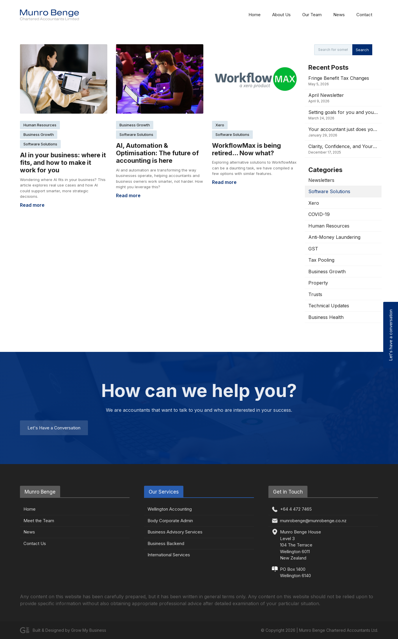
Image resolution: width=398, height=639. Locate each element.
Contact (364, 14)
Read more (32, 205)
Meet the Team (38, 520)
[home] (49, 15)
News (339, 14)
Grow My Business (88, 630)
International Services (169, 554)
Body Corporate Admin (170, 520)
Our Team (312, 14)
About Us (281, 14)
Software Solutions (40, 144)
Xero (219, 125)
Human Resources (39, 125)
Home (254, 14)
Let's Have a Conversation (53, 428)
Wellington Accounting (170, 509)
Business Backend (166, 543)
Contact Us (34, 543)
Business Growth (38, 134)
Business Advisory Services (175, 532)
